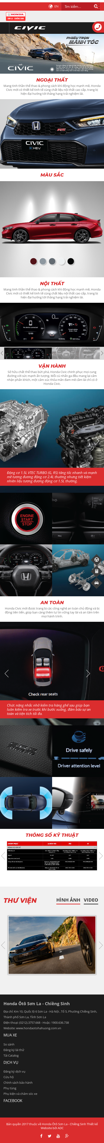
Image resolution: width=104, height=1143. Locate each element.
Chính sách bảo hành (18, 1082)
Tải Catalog (11, 1055)
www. (20, 1028)
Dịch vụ (10, 1062)
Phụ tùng (9, 1088)
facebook (12, 1100)
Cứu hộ (8, 1077)
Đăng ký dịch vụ (14, 1071)
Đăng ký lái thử (13, 1050)
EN (56, 6)
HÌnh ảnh (68, 900)
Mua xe (10, 1035)
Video (91, 900)
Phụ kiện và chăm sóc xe (20, 1094)
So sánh (8, 1044)
